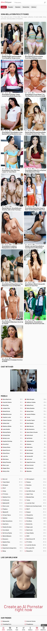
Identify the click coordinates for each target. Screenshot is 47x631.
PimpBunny (29, 624)
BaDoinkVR (12, 503)
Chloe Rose (12, 453)
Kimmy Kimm (12, 447)
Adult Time (36, 494)
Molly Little (12, 471)
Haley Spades (36, 408)
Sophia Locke (12, 417)
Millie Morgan (36, 399)
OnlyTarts (12, 524)
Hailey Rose (36, 405)
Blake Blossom (12, 414)
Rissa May (12, 405)
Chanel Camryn (12, 420)
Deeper (36, 512)
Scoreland (12, 530)
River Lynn (12, 465)
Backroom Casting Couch (36, 506)
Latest (4, 7)
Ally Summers (36, 429)
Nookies (36, 485)
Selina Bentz (36, 441)
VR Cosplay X (36, 479)
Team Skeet (12, 482)
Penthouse (12, 500)
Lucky (37, 629)
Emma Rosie (12, 411)
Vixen (36, 488)
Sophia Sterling (12, 441)
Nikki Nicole (36, 426)
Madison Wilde (12, 426)
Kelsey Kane (36, 411)
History (34, 7)
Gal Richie (36, 438)
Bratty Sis (36, 524)
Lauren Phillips (36, 414)
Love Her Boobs (36, 545)
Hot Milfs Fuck (36, 491)
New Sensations (12, 521)
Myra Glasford (12, 399)
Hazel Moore (12, 450)
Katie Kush (36, 435)
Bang (12, 551)
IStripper (12, 485)
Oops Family (36, 533)
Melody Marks (12, 432)
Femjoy (36, 482)
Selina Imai (12, 423)
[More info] (21, 53)
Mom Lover (12, 506)
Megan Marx (12, 468)
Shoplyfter (36, 515)
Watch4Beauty (12, 536)
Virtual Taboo (12, 515)
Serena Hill (36, 456)
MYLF (12, 488)
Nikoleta (36, 471)
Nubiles (12, 518)
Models (30, 629)
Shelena (36, 444)
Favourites (26, 7)
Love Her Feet (36, 503)
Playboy (12, 509)
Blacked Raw (36, 497)
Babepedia (6, 621)
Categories (10, 629)
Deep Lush (36, 527)
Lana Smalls (12, 429)
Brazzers (12, 539)
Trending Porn (7, 624)
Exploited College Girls (12, 548)
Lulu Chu (12, 456)
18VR (36, 536)
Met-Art (12, 479)
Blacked (12, 545)
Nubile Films (12, 542)
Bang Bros (36, 551)
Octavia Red (12, 435)
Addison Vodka (36, 402)
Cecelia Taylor (36, 420)
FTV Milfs (36, 542)
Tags (16, 629)
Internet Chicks (31, 621)
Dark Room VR (36, 539)
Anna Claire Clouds (36, 432)
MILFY (36, 509)
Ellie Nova (12, 459)
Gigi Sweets (36, 468)
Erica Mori (12, 444)
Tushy (36, 500)
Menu (43, 625)
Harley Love (12, 438)
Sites (23, 629)
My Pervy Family (12, 533)
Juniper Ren (12, 408)
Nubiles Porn (12, 497)
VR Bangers (36, 518)
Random (17, 7)
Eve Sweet (36, 450)
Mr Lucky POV (36, 548)
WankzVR (12, 512)
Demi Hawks (36, 423)
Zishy (12, 491)
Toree (36, 417)
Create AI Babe (43, 629)
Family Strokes (12, 527)
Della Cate (36, 447)
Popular (10, 7)
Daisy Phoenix (12, 462)
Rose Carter (36, 465)
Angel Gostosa (36, 462)
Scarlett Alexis (12, 402)
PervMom (36, 521)
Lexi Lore (36, 459)
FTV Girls (12, 494)
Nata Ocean (36, 453)
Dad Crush (36, 530)
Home (3, 629)
